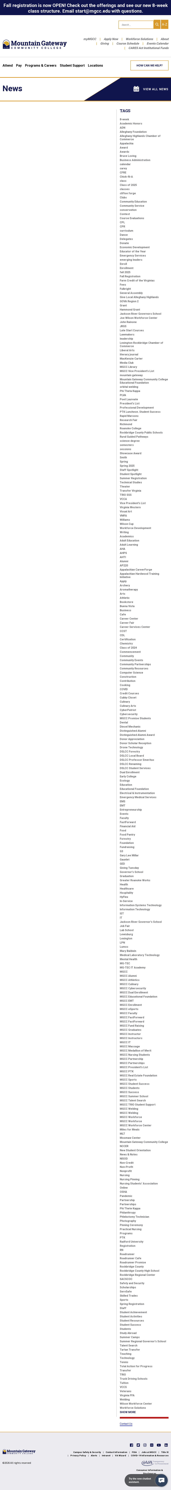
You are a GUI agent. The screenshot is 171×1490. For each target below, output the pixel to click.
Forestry (125, 838)
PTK (122, 1237)
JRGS (123, 326)
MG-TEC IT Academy (132, 967)
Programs (126, 1233)
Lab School (127, 930)
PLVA (123, 395)
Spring (124, 461)
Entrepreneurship (131, 809)
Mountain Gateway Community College (144, 1142)
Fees (123, 284)
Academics (127, 536)
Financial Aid (127, 826)
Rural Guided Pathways (134, 436)
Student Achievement (133, 1312)
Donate (124, 243)
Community (127, 656)
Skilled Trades (129, 1295)
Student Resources (132, 1320)
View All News (151, 89)
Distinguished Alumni (133, 730)
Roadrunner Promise (133, 1262)
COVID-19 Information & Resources (150, 1455)
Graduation (127, 876)
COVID (124, 689)
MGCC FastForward (132, 1017)
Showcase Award (130, 453)
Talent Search (128, 1345)
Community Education (133, 201)
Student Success (130, 1324)
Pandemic (126, 1196)
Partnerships (128, 1204)
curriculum (126, 230)
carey (123, 168)
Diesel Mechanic (130, 726)
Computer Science (131, 672)
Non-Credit (127, 1162)
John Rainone (128, 322)
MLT (122, 1133)
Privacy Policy (78, 1455)
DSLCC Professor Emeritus (137, 759)
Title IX (165, 1452)
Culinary (125, 701)
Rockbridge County (132, 1266)
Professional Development (137, 407)
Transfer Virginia (130, 490)
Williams (125, 519)
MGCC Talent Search (133, 1100)
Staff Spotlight (129, 470)
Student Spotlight (131, 474)
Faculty (124, 818)
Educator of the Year (133, 251)
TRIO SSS (126, 494)
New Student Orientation (135, 1150)
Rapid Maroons (129, 416)
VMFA (123, 515)
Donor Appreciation (132, 739)
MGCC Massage (130, 1046)
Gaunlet (124, 859)
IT (121, 917)
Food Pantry (127, 834)
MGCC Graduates (130, 1029)
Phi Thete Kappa (130, 1208)
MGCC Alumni (128, 975)
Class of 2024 (128, 647)
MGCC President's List (134, 1067)
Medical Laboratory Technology (140, 955)
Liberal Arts (127, 350)
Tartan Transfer (130, 1349)
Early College (128, 776)
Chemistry (126, 643)
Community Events (131, 660)
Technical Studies (131, 482)
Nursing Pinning (130, 1179)
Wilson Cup (127, 524)
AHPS (123, 553)
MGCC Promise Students (135, 718)
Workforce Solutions (139, 39)
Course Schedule (127, 43)
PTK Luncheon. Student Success (140, 411)
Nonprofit (126, 1171)
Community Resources (134, 668)
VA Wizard (120, 1455)
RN (121, 1250)
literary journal (129, 354)
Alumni (124, 561)
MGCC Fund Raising (132, 1025)
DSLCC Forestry (130, 751)
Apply (123, 581)
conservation (128, 210)
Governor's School (131, 872)
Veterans (125, 1391)
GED (122, 863)
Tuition (124, 1382)
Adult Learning (129, 544)
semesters (127, 445)
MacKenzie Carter (131, 358)
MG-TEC (125, 963)
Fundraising (127, 847)
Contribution (127, 681)
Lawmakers (127, 334)
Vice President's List (133, 503)
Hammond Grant (130, 309)
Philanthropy (128, 1212)
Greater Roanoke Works (135, 880)
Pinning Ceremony (131, 1225)
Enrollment (126, 268)
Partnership (127, 1200)
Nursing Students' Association (139, 1183)
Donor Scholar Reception (135, 743)
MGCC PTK (127, 1071)
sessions (125, 449)
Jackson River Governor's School (141, 921)
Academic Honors (131, 123)
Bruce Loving (128, 156)
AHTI (123, 557)
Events (124, 813)
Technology (127, 1358)
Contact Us (126, 1423)
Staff (123, 1308)
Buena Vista (127, 606)
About (165, 39)
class (123, 180)
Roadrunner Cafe (130, 1258)
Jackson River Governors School (140, 313)
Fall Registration (130, 276)
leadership (126, 338)
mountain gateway (131, 375)
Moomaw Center (130, 1137)
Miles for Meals (130, 1129)
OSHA (123, 1191)
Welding (125, 1399)
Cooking (125, 685)
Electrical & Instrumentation (137, 793)
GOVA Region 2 (129, 301)
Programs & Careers (41, 65)
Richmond (126, 424)
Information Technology (135, 909)
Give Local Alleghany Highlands (139, 297)
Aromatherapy (129, 589)
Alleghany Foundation (133, 131)
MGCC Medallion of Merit (135, 1050)
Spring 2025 (127, 465)
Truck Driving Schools (133, 1378)
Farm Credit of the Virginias (137, 280)
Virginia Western (130, 507)
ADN (122, 127)
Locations (95, 65)
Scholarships (128, 1287)
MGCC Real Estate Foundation (138, 1075)
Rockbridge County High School (139, 1270)
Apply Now (111, 39)
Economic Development (135, 247)
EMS (122, 801)
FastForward (128, 822)
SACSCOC (126, 1279)
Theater (125, 486)
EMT (122, 805)
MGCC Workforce (131, 1117)
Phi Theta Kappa (130, 391)
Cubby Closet (128, 697)
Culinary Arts (128, 705)
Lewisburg (126, 934)
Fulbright (125, 288)
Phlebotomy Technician (134, 1216)
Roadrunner (127, 1254)
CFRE (123, 172)
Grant (123, 305)
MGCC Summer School (134, 1096)
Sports (124, 1299)
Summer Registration (133, 478)
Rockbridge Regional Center (137, 1275)
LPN (122, 942)
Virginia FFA (127, 1395)
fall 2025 (125, 272)
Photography (128, 1221)
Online (124, 1187)
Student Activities (131, 1316)
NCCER (124, 1146)
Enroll (123, 264)
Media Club (127, 362)
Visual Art (126, 511)
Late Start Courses (132, 330)
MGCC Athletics (130, 980)
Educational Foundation (134, 789)
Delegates (126, 239)
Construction (128, 676)
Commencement (130, 651)
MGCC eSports (129, 1009)
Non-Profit (126, 1167)
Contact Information (116, 1452)
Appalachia (126, 143)
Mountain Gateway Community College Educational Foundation (144, 381)
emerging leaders (131, 259)
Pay (19, 65)
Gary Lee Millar (129, 855)
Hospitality (126, 892)
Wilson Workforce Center (136, 1403)
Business (125, 610)
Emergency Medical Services (138, 797)
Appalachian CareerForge (136, 569)
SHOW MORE (128, 1412)
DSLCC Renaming (130, 764)
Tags (125, 110)
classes (125, 189)
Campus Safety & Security (87, 1452)
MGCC (124, 971)
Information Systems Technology (141, 905)
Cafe (123, 614)
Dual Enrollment (130, 772)
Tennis (124, 1362)
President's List (130, 403)
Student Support (72, 65)
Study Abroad (128, 1333)
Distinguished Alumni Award (137, 735)
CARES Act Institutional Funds (148, 48)
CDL (122, 635)
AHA (122, 548)
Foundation (127, 843)
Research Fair (128, 420)
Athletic (125, 597)
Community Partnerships (135, 664)
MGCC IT (125, 1042)
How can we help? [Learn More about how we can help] (150, 65)
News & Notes (129, 1154)
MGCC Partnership (131, 1059)
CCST (123, 631)
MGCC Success (129, 1092)
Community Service (132, 205)
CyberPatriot (128, 710)
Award (124, 147)
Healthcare (127, 888)
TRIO (123, 1374)
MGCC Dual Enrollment (134, 992)
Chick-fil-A (126, 176)
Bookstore (126, 602)
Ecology (125, 780)
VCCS (123, 1387)
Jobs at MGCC (149, 1452)
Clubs (123, 197)
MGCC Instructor (130, 1034)
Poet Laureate (129, 399)
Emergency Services (133, 255)
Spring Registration (132, 1304)
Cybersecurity (129, 714)
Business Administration (135, 160)
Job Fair (125, 926)
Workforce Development (135, 528)
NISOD (124, 1158)
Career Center (129, 618)
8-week (124, 119)
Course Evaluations (132, 218)
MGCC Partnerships (132, 1063)
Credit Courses (129, 693)
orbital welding (129, 386)
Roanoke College (130, 428)
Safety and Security (132, 1283)
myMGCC (89, 39)
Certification (128, 639)
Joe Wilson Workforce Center (138, 317)
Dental (124, 722)
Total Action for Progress (136, 1366)
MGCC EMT (127, 1000)
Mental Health (128, 959)
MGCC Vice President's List (137, 371)
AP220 (124, 565)
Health (124, 884)
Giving (104, 43)
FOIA (134, 1452)
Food (123, 830)
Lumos (124, 946)
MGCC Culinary (129, 984)
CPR (122, 226)
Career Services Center (135, 627)
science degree (130, 440)
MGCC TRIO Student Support (137, 1104)
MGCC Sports (128, 1079)
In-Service (126, 901)
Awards (124, 151)
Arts (122, 593)
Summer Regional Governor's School (143, 1341)
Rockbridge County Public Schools (141, 432)
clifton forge (128, 193)
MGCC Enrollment (131, 1005)
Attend (7, 65)
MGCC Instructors (131, 1038)
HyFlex (124, 897)
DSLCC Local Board (132, 755)
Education (126, 784)
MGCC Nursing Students (135, 1054)
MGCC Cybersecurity (133, 988)
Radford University (131, 1241)
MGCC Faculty (128, 1013)
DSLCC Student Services (135, 768)
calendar (125, 164)
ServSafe (126, 1291)
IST (122, 913)
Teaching (125, 1353)
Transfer (125, 1370)
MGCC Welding (129, 1108)
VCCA (123, 499)
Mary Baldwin (128, 951)
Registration (127, 1245)
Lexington (126, 938)
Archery (125, 585)
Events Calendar (158, 43)
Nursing (125, 1175)
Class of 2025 (128, 185)
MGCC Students (130, 1088)
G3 (121, 851)
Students (125, 1328)
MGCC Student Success (134, 1083)
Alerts (94, 1455)
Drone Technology (131, 747)
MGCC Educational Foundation (138, 996)
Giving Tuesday (129, 867)
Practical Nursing (131, 1229)
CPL (122, 222)
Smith (123, 457)
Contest (125, 214)
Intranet (106, 1455)
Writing (124, 532)
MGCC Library (128, 367)
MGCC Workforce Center (135, 1125)
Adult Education (129, 540)
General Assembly (131, 293)
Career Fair (127, 622)
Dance (124, 234)
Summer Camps (130, 1337)
